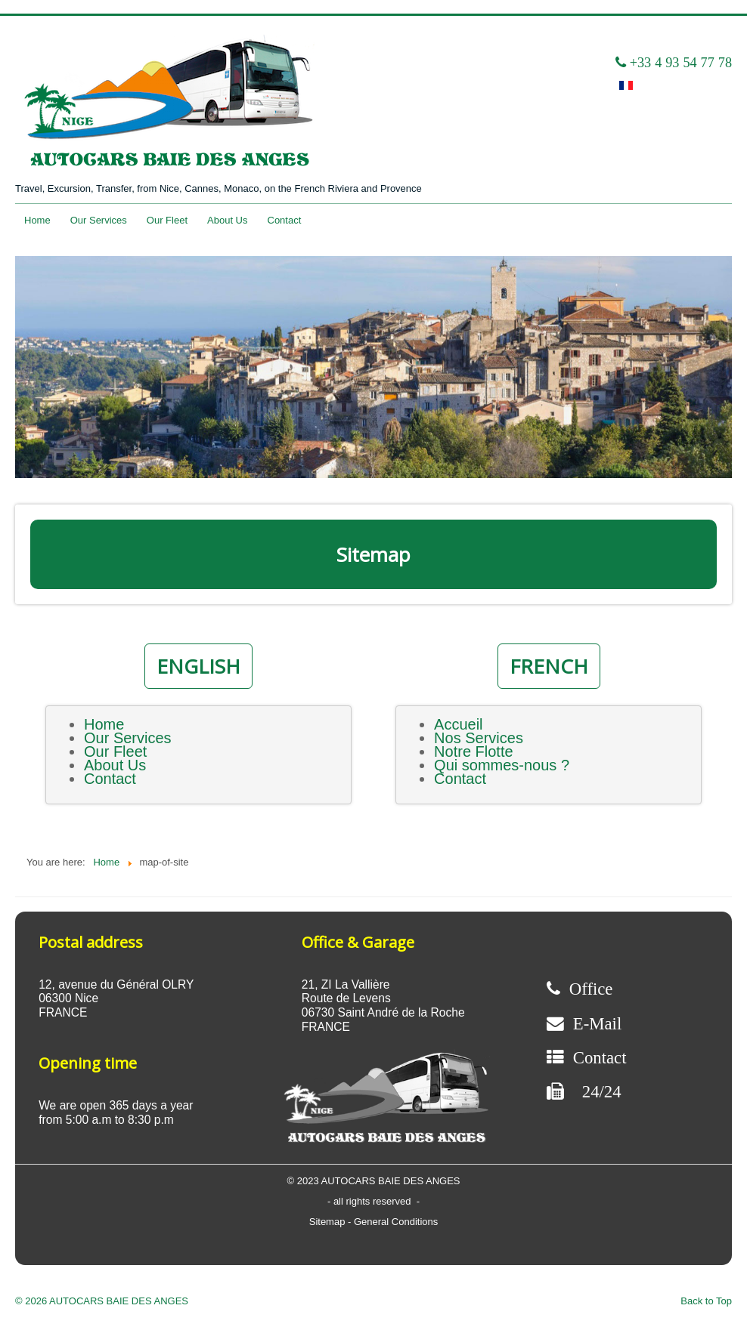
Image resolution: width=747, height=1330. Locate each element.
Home (37, 220)
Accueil (458, 724)
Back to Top (706, 1301)
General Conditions (396, 1221)
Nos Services (478, 738)
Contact (285, 220)
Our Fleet (167, 220)
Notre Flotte (473, 751)
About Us (227, 220)
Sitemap (328, 1221)
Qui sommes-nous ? (501, 765)
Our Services (98, 220)
